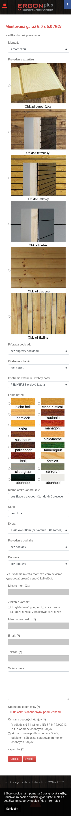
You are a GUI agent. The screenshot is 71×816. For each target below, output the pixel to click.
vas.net (51, 782)
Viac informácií (50, 800)
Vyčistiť (29, 758)
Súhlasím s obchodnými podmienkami (36, 712)
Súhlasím (12, 808)
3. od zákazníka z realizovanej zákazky (36, 611)
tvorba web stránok (32, 782)
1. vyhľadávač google (25, 607)
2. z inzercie (52, 607)
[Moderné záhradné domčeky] (35, 7)
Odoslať (15, 758)
